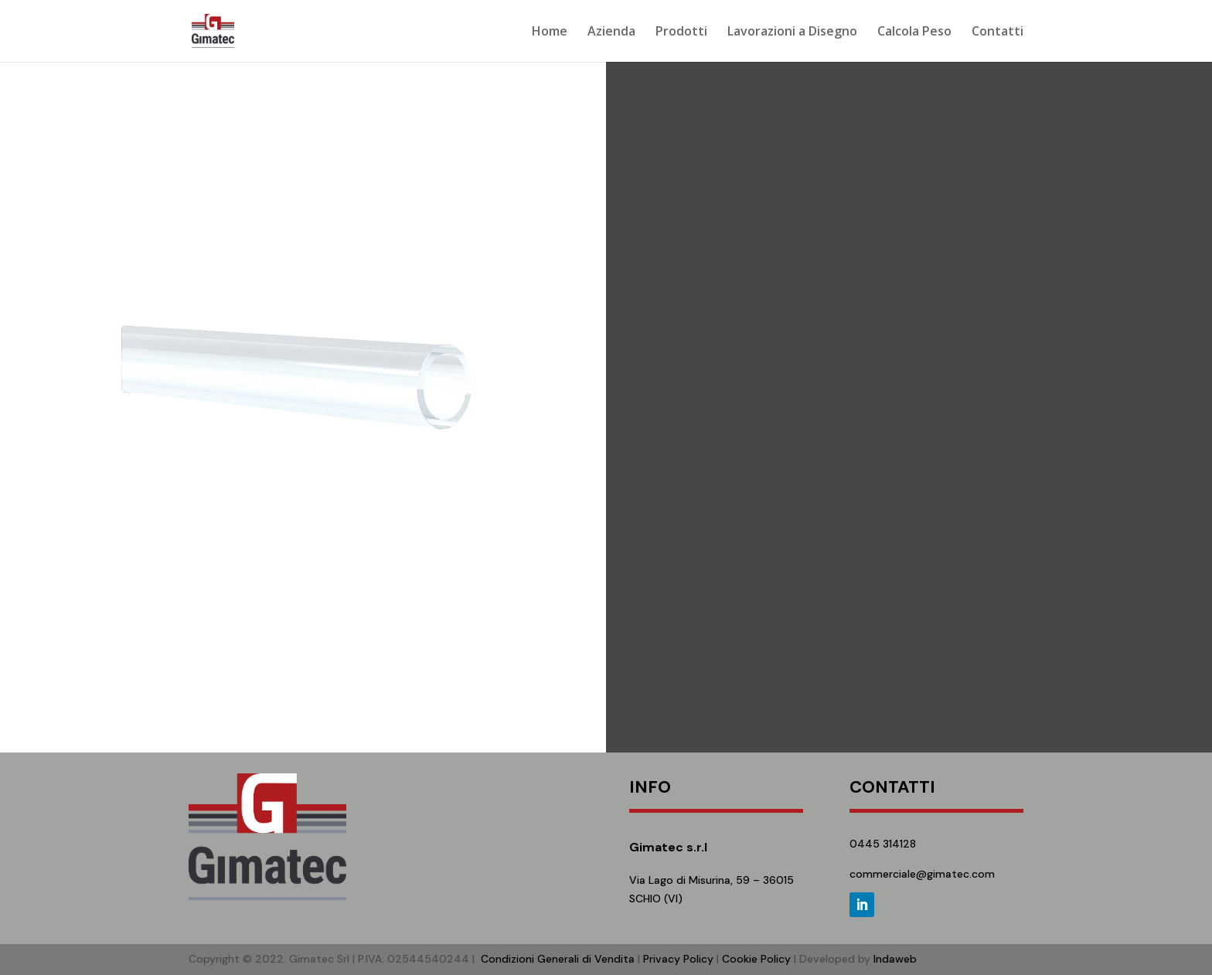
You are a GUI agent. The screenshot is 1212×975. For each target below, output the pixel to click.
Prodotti (681, 32)
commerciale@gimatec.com (922, 874)
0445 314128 (882, 844)
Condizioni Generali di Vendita (558, 959)
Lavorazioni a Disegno (792, 32)
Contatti (997, 32)
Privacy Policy (678, 959)
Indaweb (895, 959)
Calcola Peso (914, 32)
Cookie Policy (756, 959)
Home (549, 32)
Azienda (611, 32)
